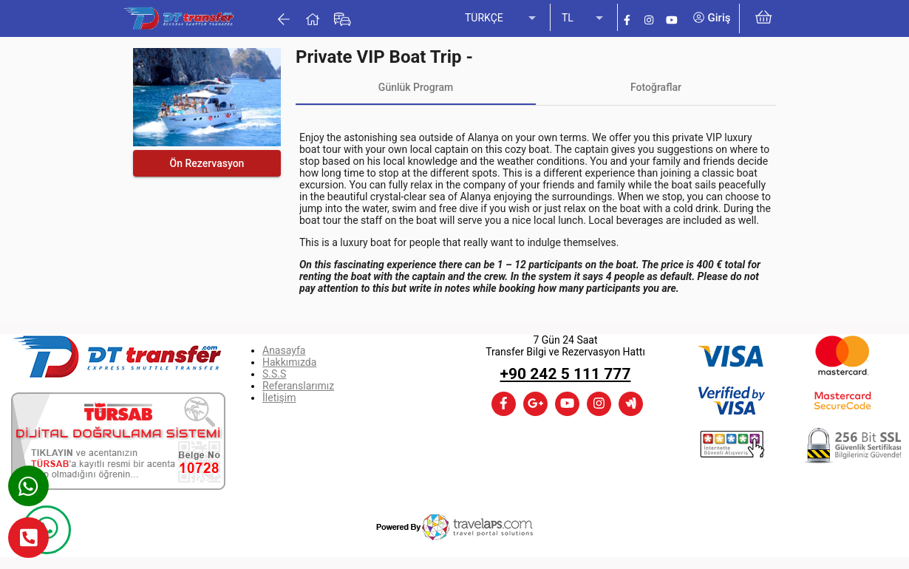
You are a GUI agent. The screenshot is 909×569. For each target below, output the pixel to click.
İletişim (279, 397)
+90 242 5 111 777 (565, 374)
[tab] (416, 87)
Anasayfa (283, 350)
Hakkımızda (289, 362)
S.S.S (274, 374)
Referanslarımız (298, 386)
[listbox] (502, 18)
